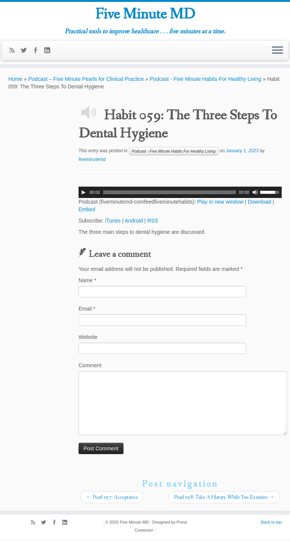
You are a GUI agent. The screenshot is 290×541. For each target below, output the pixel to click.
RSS (152, 223)
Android (134, 223)
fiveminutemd (92, 161)
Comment (90, 368)
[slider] (169, 194)
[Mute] (255, 195)
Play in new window (220, 204)
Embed (87, 212)
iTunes (113, 223)
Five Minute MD (145, 15)
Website (88, 339)
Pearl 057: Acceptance (112, 499)
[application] (180, 194)
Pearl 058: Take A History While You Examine (224, 499)
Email (87, 311)
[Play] (83, 195)
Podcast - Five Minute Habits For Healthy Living (205, 81)
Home (15, 81)
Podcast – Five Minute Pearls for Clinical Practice (86, 81)
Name (87, 283)
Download (259, 204)
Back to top (271, 524)
